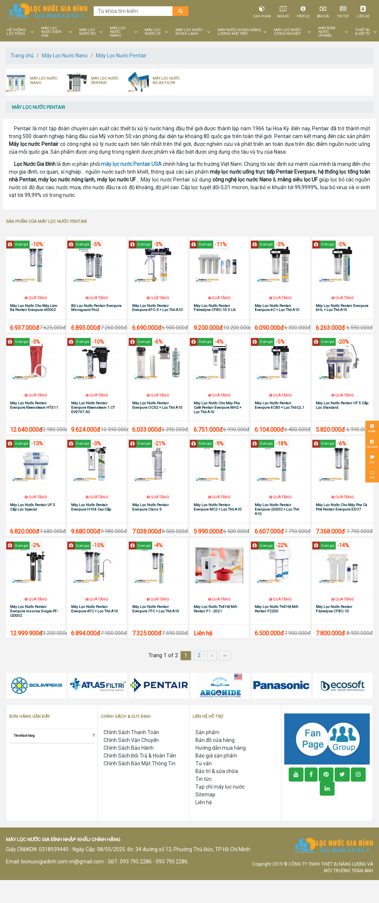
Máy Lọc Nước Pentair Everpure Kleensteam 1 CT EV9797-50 (93, 418)
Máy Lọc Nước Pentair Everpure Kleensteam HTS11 (34, 416)
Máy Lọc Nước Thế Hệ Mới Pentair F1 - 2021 (215, 632)
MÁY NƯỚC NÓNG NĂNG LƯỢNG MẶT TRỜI (239, 32)
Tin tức (343, 10)
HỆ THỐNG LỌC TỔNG (16, 32)
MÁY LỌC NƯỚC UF (153, 32)
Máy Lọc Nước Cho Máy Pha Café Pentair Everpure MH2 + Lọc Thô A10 (217, 418)
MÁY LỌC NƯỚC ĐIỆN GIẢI (51, 31)
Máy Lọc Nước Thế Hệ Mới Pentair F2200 (276, 632)
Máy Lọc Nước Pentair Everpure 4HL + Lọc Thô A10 (342, 313)
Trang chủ (22, 55)
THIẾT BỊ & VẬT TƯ (362, 32)
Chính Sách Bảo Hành (129, 771)
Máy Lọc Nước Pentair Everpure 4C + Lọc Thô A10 (277, 313)
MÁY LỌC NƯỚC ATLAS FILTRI (166, 80)
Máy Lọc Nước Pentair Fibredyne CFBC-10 (334, 632)
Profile (303, 10)
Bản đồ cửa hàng (215, 763)
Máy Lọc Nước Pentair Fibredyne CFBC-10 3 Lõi (215, 313)
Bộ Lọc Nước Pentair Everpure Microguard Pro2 (96, 313)
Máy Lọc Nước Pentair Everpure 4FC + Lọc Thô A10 (94, 632)
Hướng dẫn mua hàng (220, 771)
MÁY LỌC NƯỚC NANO (118, 31)
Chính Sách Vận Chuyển (131, 763)
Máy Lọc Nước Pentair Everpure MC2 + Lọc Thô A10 (218, 524)
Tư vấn (203, 786)
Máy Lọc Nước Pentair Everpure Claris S (150, 524)
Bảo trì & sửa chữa (216, 794)
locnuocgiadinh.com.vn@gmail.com (62, 884)
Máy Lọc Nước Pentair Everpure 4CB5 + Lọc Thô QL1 (279, 416)
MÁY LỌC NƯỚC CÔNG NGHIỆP (287, 32)
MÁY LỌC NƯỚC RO (87, 32)
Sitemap (205, 817)
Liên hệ (363, 10)
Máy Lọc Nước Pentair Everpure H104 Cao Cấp (91, 524)
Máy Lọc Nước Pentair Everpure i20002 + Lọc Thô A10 (277, 526)
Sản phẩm (262, 10)
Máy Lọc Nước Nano (65, 55)
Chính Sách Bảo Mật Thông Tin (139, 786)
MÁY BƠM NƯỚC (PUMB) (326, 31)
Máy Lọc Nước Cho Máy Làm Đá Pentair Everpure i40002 (33, 313)
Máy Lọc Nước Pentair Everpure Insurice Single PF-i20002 (34, 634)
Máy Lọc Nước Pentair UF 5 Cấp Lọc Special (32, 524)
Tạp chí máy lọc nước (220, 810)
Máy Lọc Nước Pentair (121, 55)
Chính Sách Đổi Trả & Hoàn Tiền (140, 779)
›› (225, 678)
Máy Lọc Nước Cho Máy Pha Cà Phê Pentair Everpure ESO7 (341, 524)
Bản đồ (283, 10)
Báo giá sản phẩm (216, 779)
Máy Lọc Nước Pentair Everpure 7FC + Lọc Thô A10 (155, 632)
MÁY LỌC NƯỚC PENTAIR (104, 80)
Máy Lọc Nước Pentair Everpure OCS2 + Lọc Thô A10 (157, 416)
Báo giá (323, 10)
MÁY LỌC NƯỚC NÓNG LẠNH (189, 32)
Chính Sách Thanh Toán (131, 755)
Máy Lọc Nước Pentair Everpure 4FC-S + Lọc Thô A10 (157, 313)
